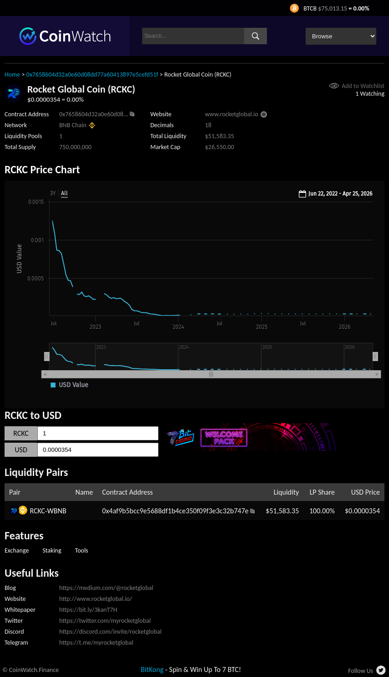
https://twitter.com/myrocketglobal (105, 621)
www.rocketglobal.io (231, 114)
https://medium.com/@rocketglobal (106, 588)
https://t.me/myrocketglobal (96, 642)
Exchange (17, 550)
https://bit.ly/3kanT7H (88, 610)
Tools (81, 550)
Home (12, 74)
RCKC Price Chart (42, 169)
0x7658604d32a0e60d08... (93, 114)
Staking (51, 550)
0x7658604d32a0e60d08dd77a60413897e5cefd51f (92, 74)
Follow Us (360, 671)
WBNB (57, 510)
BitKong (152, 669)
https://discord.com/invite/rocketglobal (110, 632)
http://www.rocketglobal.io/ (95, 599)
